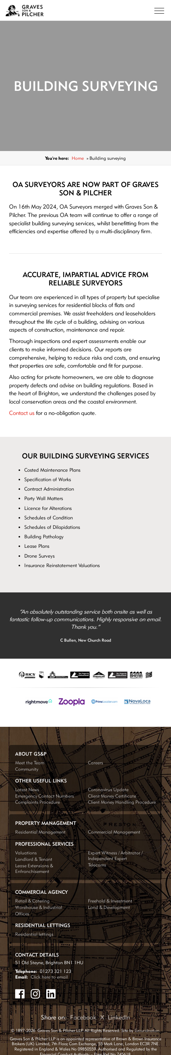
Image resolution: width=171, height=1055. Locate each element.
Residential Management (40, 832)
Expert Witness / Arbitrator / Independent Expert (115, 855)
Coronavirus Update (108, 789)
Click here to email (49, 977)
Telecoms (97, 865)
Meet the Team (29, 762)
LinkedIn (119, 1017)
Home (78, 158)
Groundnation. (147, 1030)
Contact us (22, 413)
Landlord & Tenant (33, 859)
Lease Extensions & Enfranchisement (34, 868)
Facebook (83, 1017)
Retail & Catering (32, 901)
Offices (22, 913)
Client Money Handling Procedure (122, 802)
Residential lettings (34, 934)
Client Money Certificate (112, 796)
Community (26, 769)
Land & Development (109, 907)
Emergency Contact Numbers (44, 796)
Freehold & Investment (110, 901)
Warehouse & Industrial (38, 907)
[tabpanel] (85, 626)
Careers (95, 762)
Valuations (26, 853)
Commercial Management (114, 832)
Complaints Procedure (37, 802)
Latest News (27, 789)
